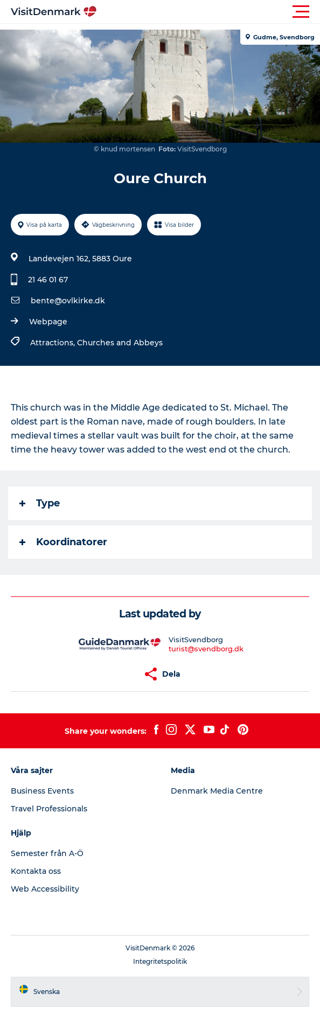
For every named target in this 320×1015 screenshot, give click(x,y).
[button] (208, 11)
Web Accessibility (45, 889)
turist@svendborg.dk (206, 648)
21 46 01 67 (48, 279)
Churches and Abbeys (120, 342)
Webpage (48, 321)
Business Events (42, 791)
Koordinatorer (63, 542)
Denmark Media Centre (217, 791)
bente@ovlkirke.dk (68, 300)
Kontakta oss (36, 871)
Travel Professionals (49, 809)
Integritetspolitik (160, 961)
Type (39, 503)
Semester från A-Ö (47, 853)
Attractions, (53, 342)
